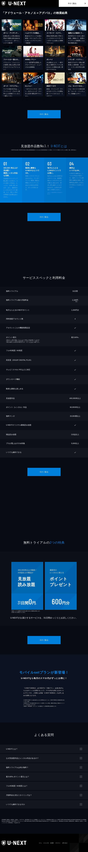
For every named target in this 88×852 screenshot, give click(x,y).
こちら (31, 342)
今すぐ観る (72, 3)
